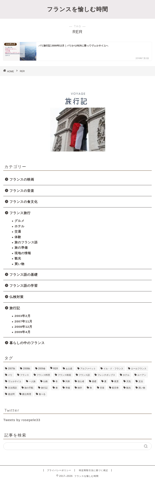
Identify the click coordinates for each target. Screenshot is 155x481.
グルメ (19, 220)
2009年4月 (23, 332)
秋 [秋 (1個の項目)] (91, 388)
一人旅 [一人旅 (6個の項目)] (32, 381)
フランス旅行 (20, 213)
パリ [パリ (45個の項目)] (10, 375)
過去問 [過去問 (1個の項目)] (11, 394)
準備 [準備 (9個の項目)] (67, 388)
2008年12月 (23, 326)
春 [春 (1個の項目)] (57, 388)
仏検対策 (16, 297)
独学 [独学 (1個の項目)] (80, 388)
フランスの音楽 (21, 190)
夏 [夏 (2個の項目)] (105, 381)
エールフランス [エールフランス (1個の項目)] (138, 368)
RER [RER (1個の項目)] (55, 368)
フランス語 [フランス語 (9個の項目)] (84, 375)
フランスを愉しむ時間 (77, 9)
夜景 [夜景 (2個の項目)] (116, 381)
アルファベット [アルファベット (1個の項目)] (88, 368)
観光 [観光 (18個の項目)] (128, 388)
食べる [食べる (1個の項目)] (42, 394)
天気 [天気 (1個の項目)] (128, 381)
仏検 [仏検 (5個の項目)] (45, 381)
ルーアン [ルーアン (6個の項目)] (141, 375)
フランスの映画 (21, 179)
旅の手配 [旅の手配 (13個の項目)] (28, 388)
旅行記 (14, 308)
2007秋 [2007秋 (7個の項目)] (11, 368)
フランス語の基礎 (23, 274)
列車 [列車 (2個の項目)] (67, 381)
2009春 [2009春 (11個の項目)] (41, 368)
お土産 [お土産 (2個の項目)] (69, 368)
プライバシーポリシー (59, 470)
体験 (18, 237)
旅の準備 (21, 247)
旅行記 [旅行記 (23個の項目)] (44, 388)
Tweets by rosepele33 (21, 420)
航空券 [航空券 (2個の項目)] (115, 388)
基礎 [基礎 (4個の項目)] (94, 381)
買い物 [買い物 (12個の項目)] (141, 388)
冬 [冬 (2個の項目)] (57, 381)
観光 (18, 258)
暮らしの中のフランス (27, 343)
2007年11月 (23, 321)
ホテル (19, 226)
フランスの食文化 (23, 202)
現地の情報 (23, 253)
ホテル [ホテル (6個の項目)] (126, 375)
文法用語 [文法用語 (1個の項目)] (12, 388)
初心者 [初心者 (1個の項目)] (81, 381)
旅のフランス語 (26, 242)
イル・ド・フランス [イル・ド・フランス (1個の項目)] (113, 368)
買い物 (19, 264)
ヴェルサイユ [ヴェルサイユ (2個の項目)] (14, 381)
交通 (18, 231)
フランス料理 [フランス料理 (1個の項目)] (43, 375)
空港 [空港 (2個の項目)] (102, 388)
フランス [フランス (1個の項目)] (24, 375)
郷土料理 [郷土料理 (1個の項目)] (26, 394)
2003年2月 (23, 316)
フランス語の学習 (23, 285)
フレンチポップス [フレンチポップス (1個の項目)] (106, 375)
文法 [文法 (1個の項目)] (140, 381)
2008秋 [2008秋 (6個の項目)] (26, 368)
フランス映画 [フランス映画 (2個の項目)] (64, 375)
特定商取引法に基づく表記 (93, 470)
